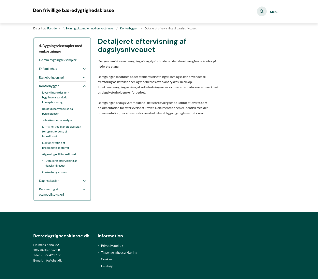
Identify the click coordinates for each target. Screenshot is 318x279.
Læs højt (107, 266)
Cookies (106, 259)
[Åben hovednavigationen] (277, 11)
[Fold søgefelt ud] (262, 11)
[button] (83, 68)
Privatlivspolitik (112, 245)
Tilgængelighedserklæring (119, 252)
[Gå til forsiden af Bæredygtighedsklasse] (73, 11)
